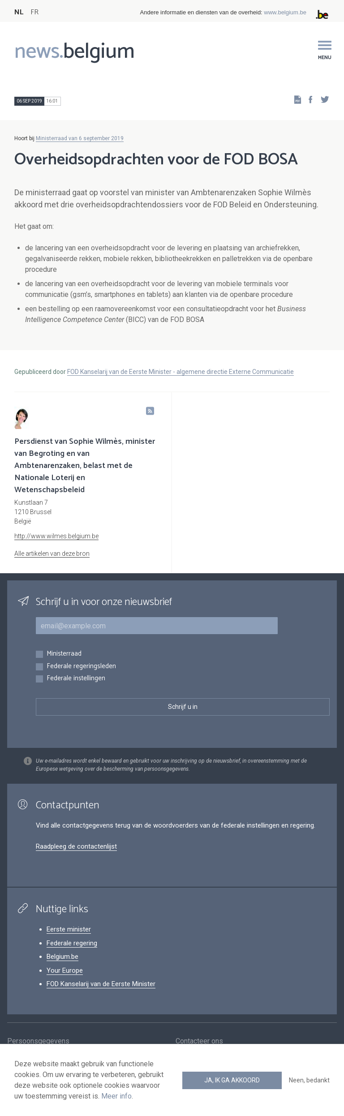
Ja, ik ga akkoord (232, 1080)
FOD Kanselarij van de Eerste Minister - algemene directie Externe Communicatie (180, 371)
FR (34, 12)
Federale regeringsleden (81, 666)
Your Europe (65, 970)
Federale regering (72, 943)
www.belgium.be (285, 12)
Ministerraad (64, 654)
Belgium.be (62, 957)
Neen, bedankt (309, 1080)
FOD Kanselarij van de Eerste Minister (101, 984)
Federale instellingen (76, 679)
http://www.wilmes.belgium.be (56, 536)
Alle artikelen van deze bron (52, 553)
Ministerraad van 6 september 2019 (80, 138)
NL (18, 12)
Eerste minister (69, 929)
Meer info (116, 1096)
